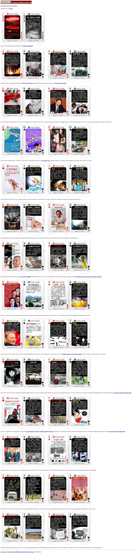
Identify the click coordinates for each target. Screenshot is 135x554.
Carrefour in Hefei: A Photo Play (117, 431)
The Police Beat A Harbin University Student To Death (88, 276)
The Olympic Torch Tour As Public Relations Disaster (40, 431)
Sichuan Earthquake (28, 46)
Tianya (10, 8)
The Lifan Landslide (26, 276)
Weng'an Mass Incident (60, 83)
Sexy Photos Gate (46, 160)
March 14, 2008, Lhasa (27, 83)
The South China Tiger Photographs (122, 392)
